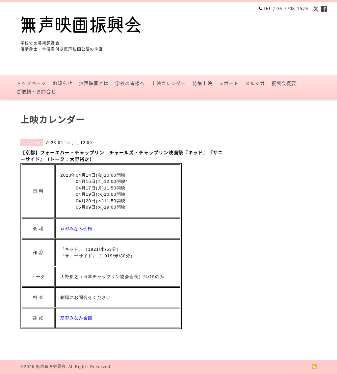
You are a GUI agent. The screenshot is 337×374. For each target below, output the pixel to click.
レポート (229, 83)
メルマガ (255, 83)
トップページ (31, 83)
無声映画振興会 (51, 366)
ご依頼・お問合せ (36, 91)
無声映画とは (94, 83)
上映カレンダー (168, 83)
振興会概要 (284, 83)
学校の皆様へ (130, 83)
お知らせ (62, 83)
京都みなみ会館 (76, 228)
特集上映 (202, 83)
